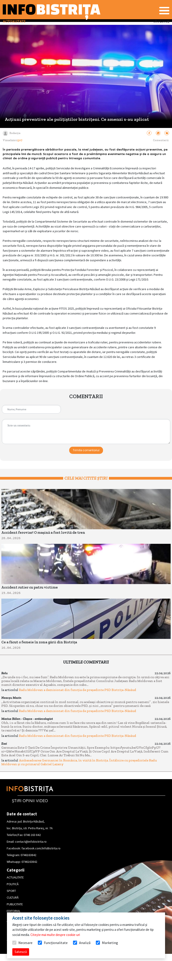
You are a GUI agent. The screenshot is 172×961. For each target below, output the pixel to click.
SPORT (11, 891)
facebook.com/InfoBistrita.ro (41, 848)
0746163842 (28, 855)
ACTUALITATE (15, 877)
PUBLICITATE (15, 904)
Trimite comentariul (86, 450)
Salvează (21, 952)
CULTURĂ (13, 897)
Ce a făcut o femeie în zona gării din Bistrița (39, 642)
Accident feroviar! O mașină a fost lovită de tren (43, 532)
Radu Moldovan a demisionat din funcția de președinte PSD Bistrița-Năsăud (77, 690)
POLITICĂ (13, 884)
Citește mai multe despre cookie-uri (55, 935)
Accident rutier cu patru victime (29, 587)
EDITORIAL (13, 911)
